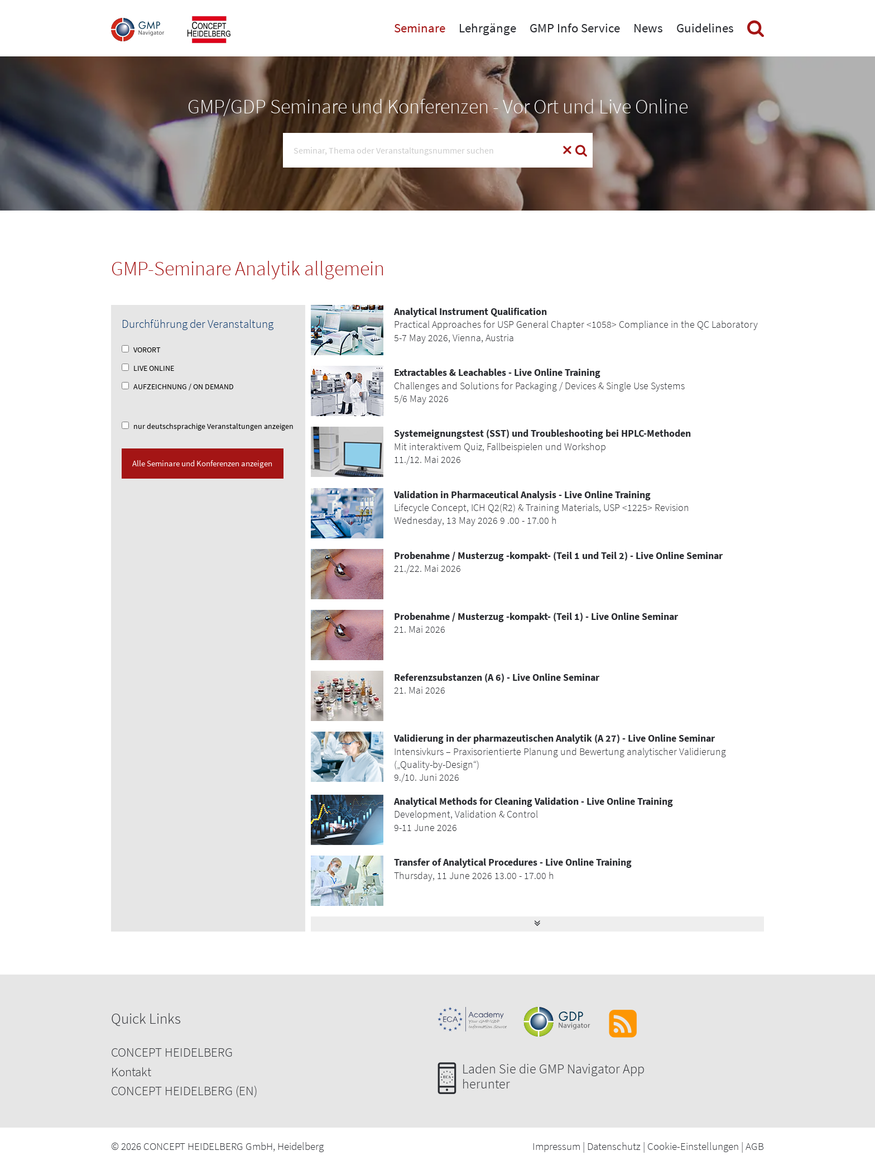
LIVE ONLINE (148, 368)
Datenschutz (614, 1146)
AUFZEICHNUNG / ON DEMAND (178, 386)
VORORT (141, 350)
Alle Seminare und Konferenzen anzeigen (202, 463)
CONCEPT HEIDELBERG (172, 1052)
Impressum (556, 1146)
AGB (755, 1146)
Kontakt (131, 1071)
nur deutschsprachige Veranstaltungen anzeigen (208, 426)
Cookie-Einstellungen (693, 1146)
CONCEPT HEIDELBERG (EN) (184, 1090)
